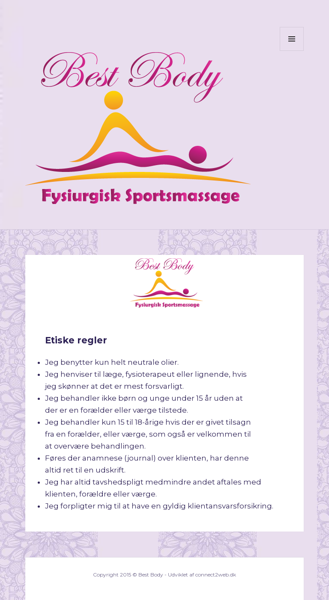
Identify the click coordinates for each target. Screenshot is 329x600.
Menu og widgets (292, 50)
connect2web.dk (215, 574)
